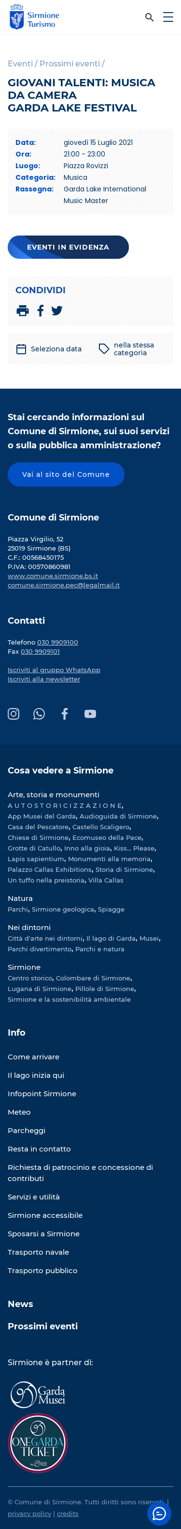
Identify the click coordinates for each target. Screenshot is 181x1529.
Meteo (19, 1112)
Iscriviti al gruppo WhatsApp (54, 670)
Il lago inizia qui (36, 1075)
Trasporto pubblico (43, 1270)
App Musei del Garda (42, 816)
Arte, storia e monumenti (53, 794)
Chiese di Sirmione (38, 837)
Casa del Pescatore (38, 827)
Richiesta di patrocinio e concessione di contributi (80, 1173)
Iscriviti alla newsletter (44, 679)
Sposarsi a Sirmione (44, 1233)
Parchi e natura (100, 949)
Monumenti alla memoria (109, 859)
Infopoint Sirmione (42, 1093)
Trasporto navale (38, 1252)
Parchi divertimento (39, 949)
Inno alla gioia (87, 848)
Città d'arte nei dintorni (45, 938)
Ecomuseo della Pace (106, 837)
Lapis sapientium (36, 859)
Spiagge (111, 909)
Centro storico (30, 978)
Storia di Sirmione (124, 869)
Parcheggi (26, 1130)
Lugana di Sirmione (39, 989)
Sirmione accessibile (45, 1215)
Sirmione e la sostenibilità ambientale (69, 999)
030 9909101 (40, 651)
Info (17, 1033)
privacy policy (29, 1513)
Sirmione (24, 967)
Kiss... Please (134, 848)
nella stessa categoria (126, 349)
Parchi (18, 909)
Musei (149, 938)
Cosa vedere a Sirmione (60, 770)
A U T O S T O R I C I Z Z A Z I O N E (65, 805)
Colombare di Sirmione (93, 978)
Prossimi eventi (43, 1326)
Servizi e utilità (34, 1196)
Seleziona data (48, 349)
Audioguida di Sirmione (118, 816)
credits (68, 1513)
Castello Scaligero (100, 827)
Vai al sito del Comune (66, 474)
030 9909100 (57, 642)
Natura (20, 898)
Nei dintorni (29, 927)
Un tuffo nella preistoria (46, 880)
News (20, 1304)
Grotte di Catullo (34, 848)
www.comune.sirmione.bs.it (53, 576)
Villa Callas (106, 880)
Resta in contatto (39, 1148)
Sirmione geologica (63, 909)
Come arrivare (33, 1056)
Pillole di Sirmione (104, 989)
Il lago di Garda (111, 938)
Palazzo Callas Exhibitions (50, 869)
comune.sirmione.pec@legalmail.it (64, 585)
